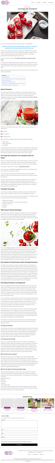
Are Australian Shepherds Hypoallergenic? (20, 410)
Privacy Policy (35, 454)
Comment (3, 419)
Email (2, 433)
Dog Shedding (50, 2)
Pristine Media (24, 458)
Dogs (25, 6)
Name (2, 429)
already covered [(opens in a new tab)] (10, 247)
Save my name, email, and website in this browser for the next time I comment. (16, 441)
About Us (29, 454)
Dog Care (33, 2)
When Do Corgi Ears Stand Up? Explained (47, 410)
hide (8, 75)
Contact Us (41, 454)
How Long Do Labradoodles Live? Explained (34, 410)
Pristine (36, 458)
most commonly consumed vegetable (28, 97)
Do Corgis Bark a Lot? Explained (7, 410)
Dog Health (44, 2)
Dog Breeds (38, 2)
